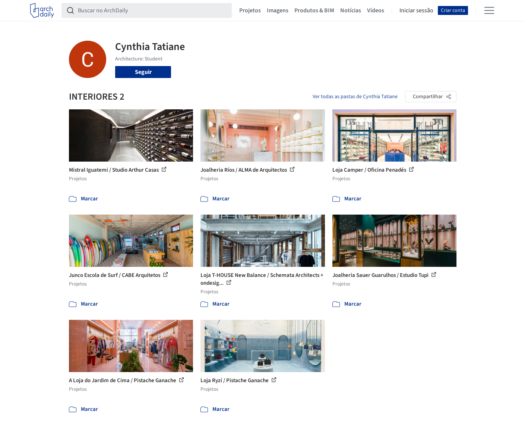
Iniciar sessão (416, 10)
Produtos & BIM (314, 10)
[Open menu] (489, 10)
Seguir (143, 72)
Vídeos (375, 10)
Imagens (277, 10)
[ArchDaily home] (42, 10)
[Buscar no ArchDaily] (152, 10)
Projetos (250, 10)
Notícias (350, 10)
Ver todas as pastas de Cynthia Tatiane (355, 96)
